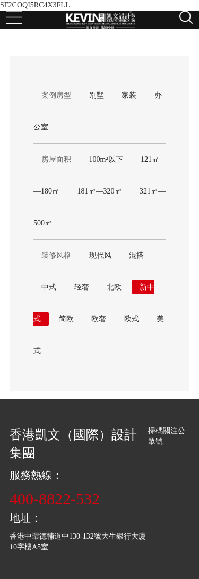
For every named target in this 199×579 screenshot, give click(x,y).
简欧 (66, 319)
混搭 (136, 255)
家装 (129, 95)
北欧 (114, 287)
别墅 (96, 95)
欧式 (131, 319)
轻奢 (81, 287)
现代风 (100, 255)
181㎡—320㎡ (99, 191)
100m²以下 (106, 159)
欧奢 (98, 319)
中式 (48, 287)
